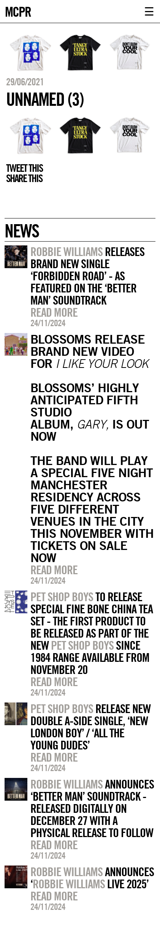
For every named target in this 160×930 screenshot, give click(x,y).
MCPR (18, 10)
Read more (54, 312)
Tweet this (24, 168)
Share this (24, 178)
